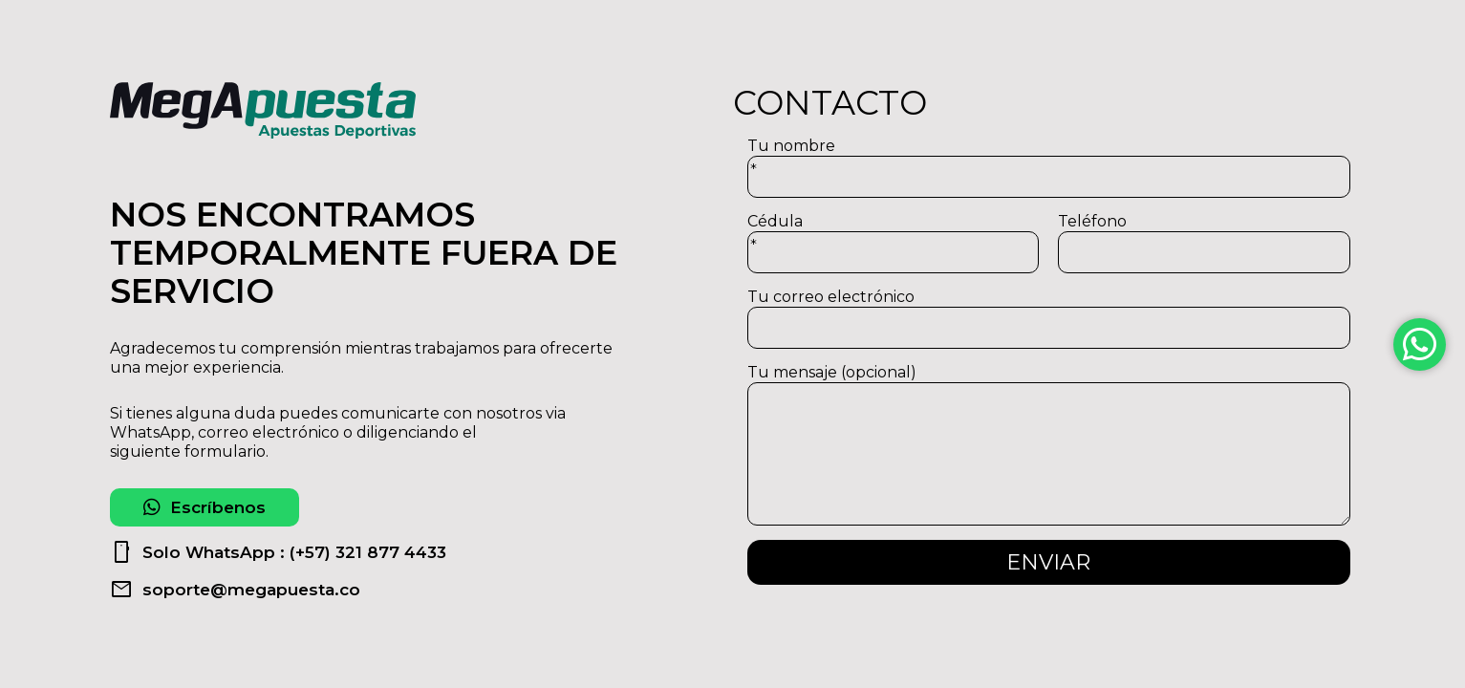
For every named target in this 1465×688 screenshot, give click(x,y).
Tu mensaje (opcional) (1049, 444)
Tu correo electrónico (1049, 318)
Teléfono (1204, 242)
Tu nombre (1049, 167)
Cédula (893, 242)
